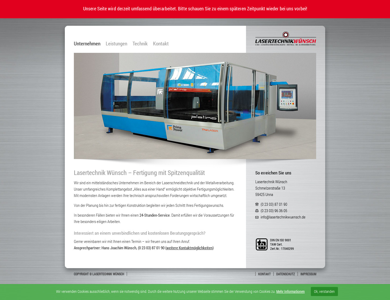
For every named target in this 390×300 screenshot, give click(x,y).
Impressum (308, 274)
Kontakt (161, 43)
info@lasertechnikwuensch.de (283, 217)
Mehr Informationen (290, 291)
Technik (140, 43)
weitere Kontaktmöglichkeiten (189, 247)
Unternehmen (87, 43)
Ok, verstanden (324, 291)
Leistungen (116, 43)
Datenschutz (285, 274)
